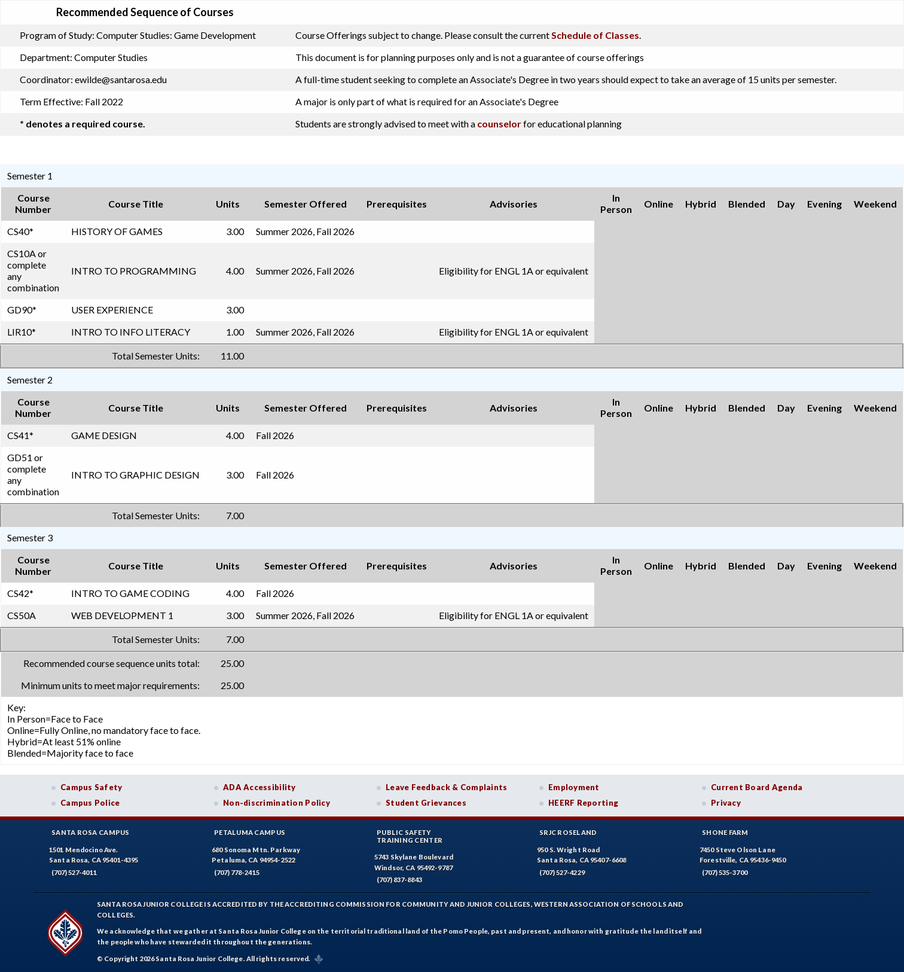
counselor (499, 123)
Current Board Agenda (757, 787)
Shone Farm (725, 832)
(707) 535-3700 (724, 872)
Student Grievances (426, 803)
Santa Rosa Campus (90, 832)
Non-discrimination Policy (276, 803)
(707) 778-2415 (236, 872)
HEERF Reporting (583, 803)
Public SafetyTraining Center (409, 836)
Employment (574, 787)
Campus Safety (91, 787)
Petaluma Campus (249, 832)
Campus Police (90, 803)
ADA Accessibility (259, 787)
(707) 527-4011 (74, 872)
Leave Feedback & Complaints (446, 787)
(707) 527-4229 (562, 872)
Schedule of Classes (595, 35)
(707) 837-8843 (399, 879)
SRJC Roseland (568, 832)
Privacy (726, 803)
